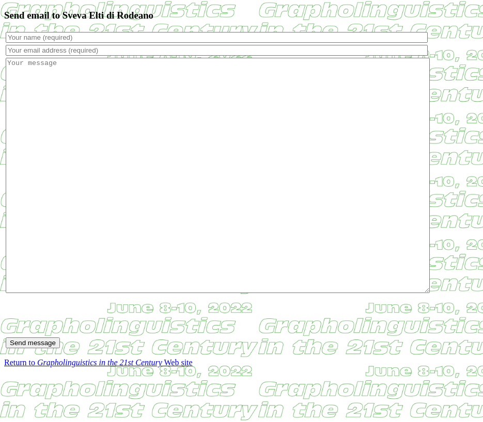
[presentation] (84, 362)
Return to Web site (98, 408)
